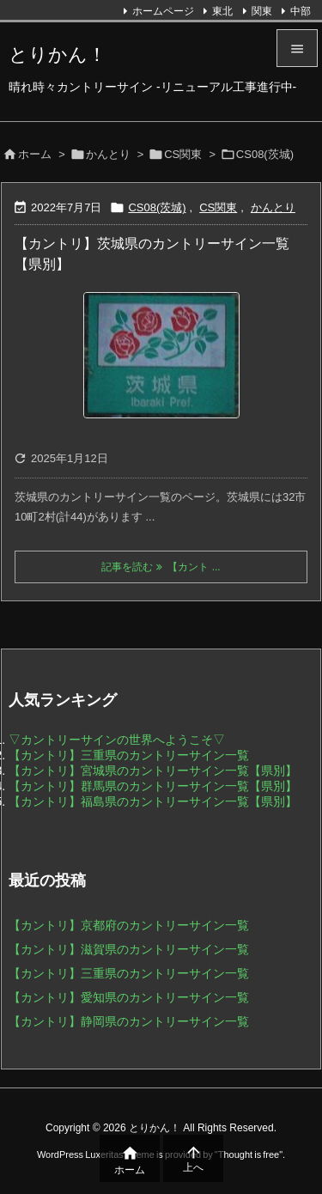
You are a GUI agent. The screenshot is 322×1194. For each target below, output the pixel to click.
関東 (262, 11)
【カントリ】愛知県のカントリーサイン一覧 (129, 997)
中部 (300, 11)
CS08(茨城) (156, 207)
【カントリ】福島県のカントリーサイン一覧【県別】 (153, 801)
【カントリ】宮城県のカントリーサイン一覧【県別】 (153, 770)
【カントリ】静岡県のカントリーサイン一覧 (129, 1021)
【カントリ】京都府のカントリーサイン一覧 (129, 925)
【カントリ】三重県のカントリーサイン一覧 (129, 755)
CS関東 (183, 154)
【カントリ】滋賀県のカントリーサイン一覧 (129, 949)
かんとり (108, 154)
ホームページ (163, 11)
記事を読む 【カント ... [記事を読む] (160, 567)
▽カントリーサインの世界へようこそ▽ (117, 739)
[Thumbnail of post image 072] (161, 355)
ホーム (35, 154)
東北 (222, 11)
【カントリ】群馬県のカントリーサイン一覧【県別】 (153, 786)
